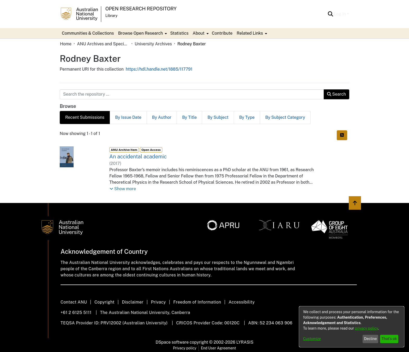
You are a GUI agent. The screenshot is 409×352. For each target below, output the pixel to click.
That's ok (389, 339)
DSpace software (172, 342)
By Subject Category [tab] (285, 117)
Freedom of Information (197, 302)
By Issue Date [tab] (128, 117)
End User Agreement (218, 348)
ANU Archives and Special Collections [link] (103, 43)
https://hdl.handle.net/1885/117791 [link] (159, 69)
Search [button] (336, 94)
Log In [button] (340, 13)
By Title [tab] (189, 117)
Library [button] (111, 16)
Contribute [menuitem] (222, 33)
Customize (312, 339)
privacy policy (366, 328)
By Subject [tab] (217, 117)
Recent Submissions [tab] (84, 117)
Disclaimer (132, 302)
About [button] (198, 33)
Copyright (104, 302)
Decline (370, 339)
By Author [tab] (161, 117)
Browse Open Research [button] (140, 33)
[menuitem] (142, 33)
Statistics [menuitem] (179, 33)
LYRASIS (244, 342)
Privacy (158, 302)
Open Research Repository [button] (141, 8)
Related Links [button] (250, 33)
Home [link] (65, 43)
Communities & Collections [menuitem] (88, 33)
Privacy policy (184, 348)
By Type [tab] (247, 117)
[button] (330, 14)
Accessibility (241, 302)
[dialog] (351, 327)
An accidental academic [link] (138, 156)
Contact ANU (74, 302)
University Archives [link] (153, 43)
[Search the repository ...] (192, 94)
